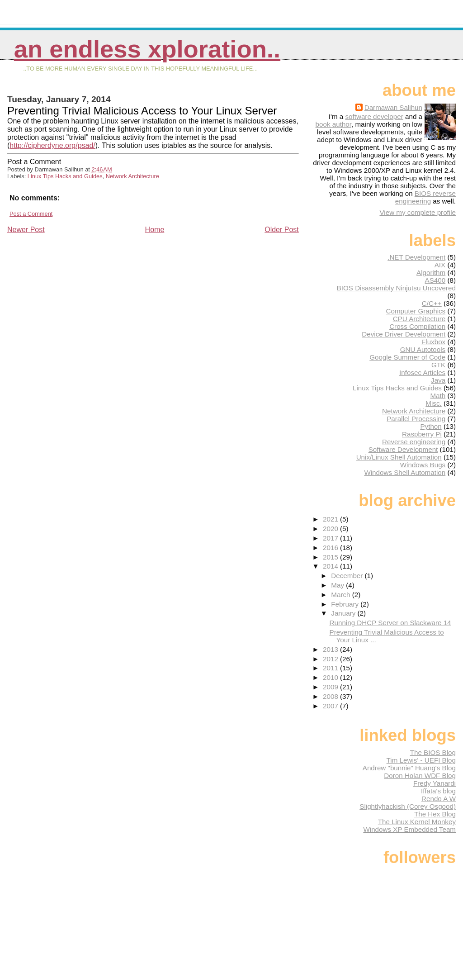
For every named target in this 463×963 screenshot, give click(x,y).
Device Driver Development (403, 334)
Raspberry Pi (422, 434)
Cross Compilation (417, 326)
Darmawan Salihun (393, 107)
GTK (438, 365)
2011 (331, 668)
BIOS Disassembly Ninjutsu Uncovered (396, 288)
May (338, 585)
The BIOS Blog (433, 752)
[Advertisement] (75, 297)
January (344, 613)
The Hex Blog (435, 814)
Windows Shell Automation (404, 472)
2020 (331, 528)
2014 (331, 566)
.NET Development (416, 257)
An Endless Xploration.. (147, 49)
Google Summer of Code (407, 357)
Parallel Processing (416, 418)
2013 (331, 649)
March (341, 594)
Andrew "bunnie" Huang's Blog (409, 768)
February (345, 604)
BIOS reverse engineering (425, 197)
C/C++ (432, 303)
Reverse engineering (413, 442)
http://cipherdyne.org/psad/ (52, 145)
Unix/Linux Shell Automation (399, 457)
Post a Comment (30, 213)
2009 (331, 687)
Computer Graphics (416, 311)
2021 (331, 519)
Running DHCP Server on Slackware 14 (390, 622)
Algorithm (430, 272)
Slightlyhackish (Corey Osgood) (407, 806)
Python (430, 426)
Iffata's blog (438, 791)
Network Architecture (132, 176)
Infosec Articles (422, 372)
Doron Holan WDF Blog (420, 775)
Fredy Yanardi (434, 783)
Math (437, 395)
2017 (331, 538)
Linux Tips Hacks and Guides (65, 176)
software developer (374, 116)
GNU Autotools (422, 349)
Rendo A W (438, 798)
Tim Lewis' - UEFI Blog (421, 760)
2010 (331, 677)
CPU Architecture (419, 319)
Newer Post (26, 229)
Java (438, 380)
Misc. (433, 403)
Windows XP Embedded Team (409, 829)
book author (333, 124)
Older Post (282, 229)
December (347, 575)
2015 (331, 557)
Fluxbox (433, 342)
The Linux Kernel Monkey (417, 821)
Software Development (403, 449)
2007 (331, 706)
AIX (440, 265)
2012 (331, 659)
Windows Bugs (422, 465)
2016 (331, 547)
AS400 (435, 280)
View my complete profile (417, 212)
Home (155, 229)
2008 (331, 696)
